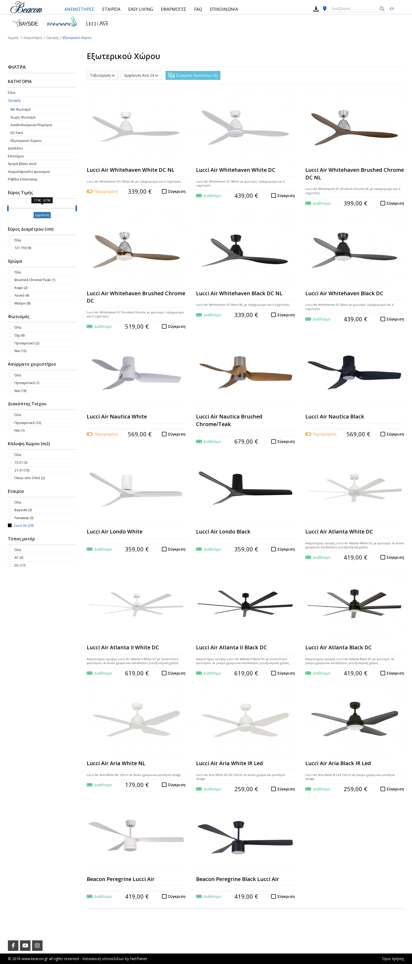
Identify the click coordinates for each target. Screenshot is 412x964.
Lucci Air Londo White (114, 531)
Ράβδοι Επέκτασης (23, 179)
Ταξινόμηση (102, 75)
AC (18, 557)
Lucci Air (23, 525)
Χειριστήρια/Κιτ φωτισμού (29, 171)
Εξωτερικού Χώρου (26, 140)
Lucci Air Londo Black (223, 531)
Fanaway (23, 517)
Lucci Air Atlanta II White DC (123, 647)
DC (19, 565)
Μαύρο (22, 303)
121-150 (22, 247)
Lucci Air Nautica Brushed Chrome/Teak (229, 420)
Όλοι (12, 92)
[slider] (8, 208)
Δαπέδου (15, 148)
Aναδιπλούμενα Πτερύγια (31, 124)
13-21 (20, 462)
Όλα (17, 240)
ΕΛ (392, 8)
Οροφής (14, 100)
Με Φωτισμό (21, 109)
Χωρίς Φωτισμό (23, 117)
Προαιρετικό (26, 343)
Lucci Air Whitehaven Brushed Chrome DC (136, 297)
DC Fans (17, 132)
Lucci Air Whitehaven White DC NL (130, 169)
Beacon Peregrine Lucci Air (120, 879)
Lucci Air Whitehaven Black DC (344, 293)
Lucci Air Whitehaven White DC (235, 169)
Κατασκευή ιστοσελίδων (103, 958)
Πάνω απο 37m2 (29, 477)
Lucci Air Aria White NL (116, 763)
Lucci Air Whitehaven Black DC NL (239, 293)
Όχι (19, 335)
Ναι (20, 350)
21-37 (21, 470)
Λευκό (21, 295)
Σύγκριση (177, 191)
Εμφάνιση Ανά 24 (141, 75)
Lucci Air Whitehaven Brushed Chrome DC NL (354, 173)
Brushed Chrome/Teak (34, 279)
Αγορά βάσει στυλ (22, 163)
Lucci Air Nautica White (117, 416)
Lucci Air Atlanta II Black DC (231, 647)
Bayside (23, 509)
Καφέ (20, 287)
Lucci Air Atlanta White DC (339, 531)
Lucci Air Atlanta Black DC (338, 647)
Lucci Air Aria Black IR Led (338, 763)
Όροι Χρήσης (393, 958)
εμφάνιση (42, 215)
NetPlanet (138, 958)
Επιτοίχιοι (16, 156)
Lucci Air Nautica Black (334, 416)
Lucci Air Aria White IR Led (229, 763)
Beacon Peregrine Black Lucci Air (237, 879)
